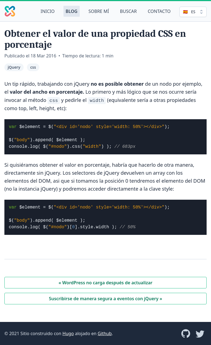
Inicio (48, 11)
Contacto (159, 11)
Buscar (128, 11)
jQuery (14, 67)
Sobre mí (98, 11)
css (33, 67)
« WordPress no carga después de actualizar (105, 283)
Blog (71, 11)
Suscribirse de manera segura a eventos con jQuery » (105, 299)
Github (105, 333)
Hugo (68, 333)
